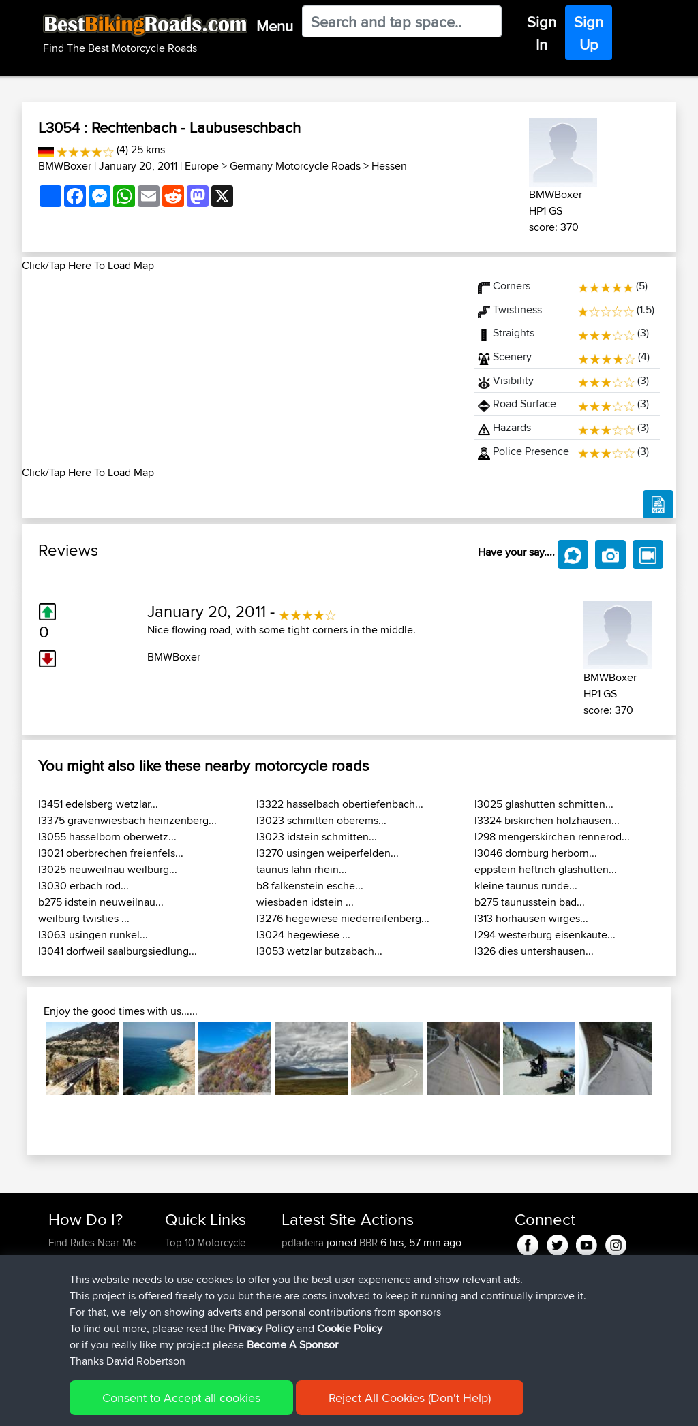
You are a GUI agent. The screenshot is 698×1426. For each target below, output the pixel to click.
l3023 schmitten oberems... (321, 820)
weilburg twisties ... (84, 918)
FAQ (57, 1340)
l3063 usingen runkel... (93, 934)
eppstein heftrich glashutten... (545, 869)
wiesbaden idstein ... (305, 902)
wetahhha (304, 1259)
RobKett (300, 1275)
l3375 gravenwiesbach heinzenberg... (127, 820)
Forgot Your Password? (74, 1299)
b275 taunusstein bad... (529, 902)
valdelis (299, 1308)
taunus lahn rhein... (301, 869)
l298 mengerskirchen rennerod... (552, 836)
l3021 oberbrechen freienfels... (110, 853)
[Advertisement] (240, 369)
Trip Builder (190, 1291)
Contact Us (189, 1324)
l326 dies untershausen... (534, 951)
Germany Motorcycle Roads (295, 166)
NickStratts (307, 1324)
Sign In (541, 33)
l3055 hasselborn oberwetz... (107, 836)
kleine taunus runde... (525, 885)
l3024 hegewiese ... (303, 934)
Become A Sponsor (91, 1324)
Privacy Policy (231, 1406)
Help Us (183, 1340)
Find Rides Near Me (92, 1242)
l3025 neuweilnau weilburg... (107, 869)
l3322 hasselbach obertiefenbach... (339, 804)
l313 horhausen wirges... (531, 918)
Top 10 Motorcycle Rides (205, 1250)
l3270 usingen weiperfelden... (327, 853)
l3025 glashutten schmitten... (543, 804)
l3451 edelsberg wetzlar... (98, 804)
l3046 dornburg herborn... (535, 853)
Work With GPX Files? (95, 1275)
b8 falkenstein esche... (309, 885)
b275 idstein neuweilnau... (101, 902)
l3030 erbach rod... (83, 885)
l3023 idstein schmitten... (316, 836)
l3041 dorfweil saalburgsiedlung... (117, 951)
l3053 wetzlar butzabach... (319, 951)
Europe (202, 166)
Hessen (389, 166)
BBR (368, 1242)
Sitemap (175, 1406)
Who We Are (192, 1308)
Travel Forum (194, 1275)
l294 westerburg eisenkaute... (545, 934)
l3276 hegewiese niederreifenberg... (342, 918)
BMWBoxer (64, 166)
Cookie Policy (299, 1406)
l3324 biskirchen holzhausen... (547, 820)
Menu (274, 26)
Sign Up (588, 33)
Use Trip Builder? (86, 1259)
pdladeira (304, 1242)
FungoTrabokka (318, 1291)
